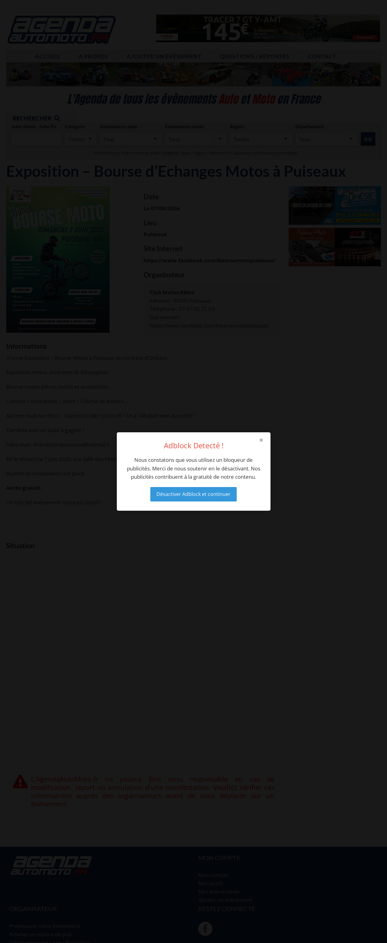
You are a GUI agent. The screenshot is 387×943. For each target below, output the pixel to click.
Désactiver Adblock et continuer (193, 494)
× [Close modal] (261, 440)
